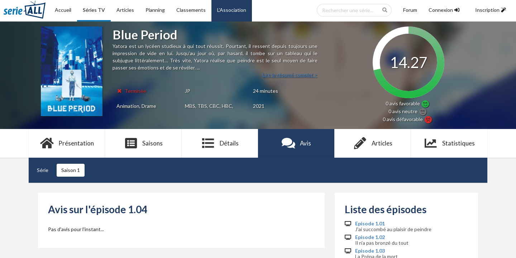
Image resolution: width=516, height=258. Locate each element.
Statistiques (449, 143)
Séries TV (94, 10)
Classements (191, 10)
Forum (410, 10)
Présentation (67, 143)
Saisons (143, 143)
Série (42, 170)
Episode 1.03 (370, 251)
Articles (125, 10)
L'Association (231, 10)
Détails (220, 143)
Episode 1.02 (370, 237)
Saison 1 (70, 170)
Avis (296, 143)
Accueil (63, 10)
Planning (155, 10)
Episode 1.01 (370, 223)
